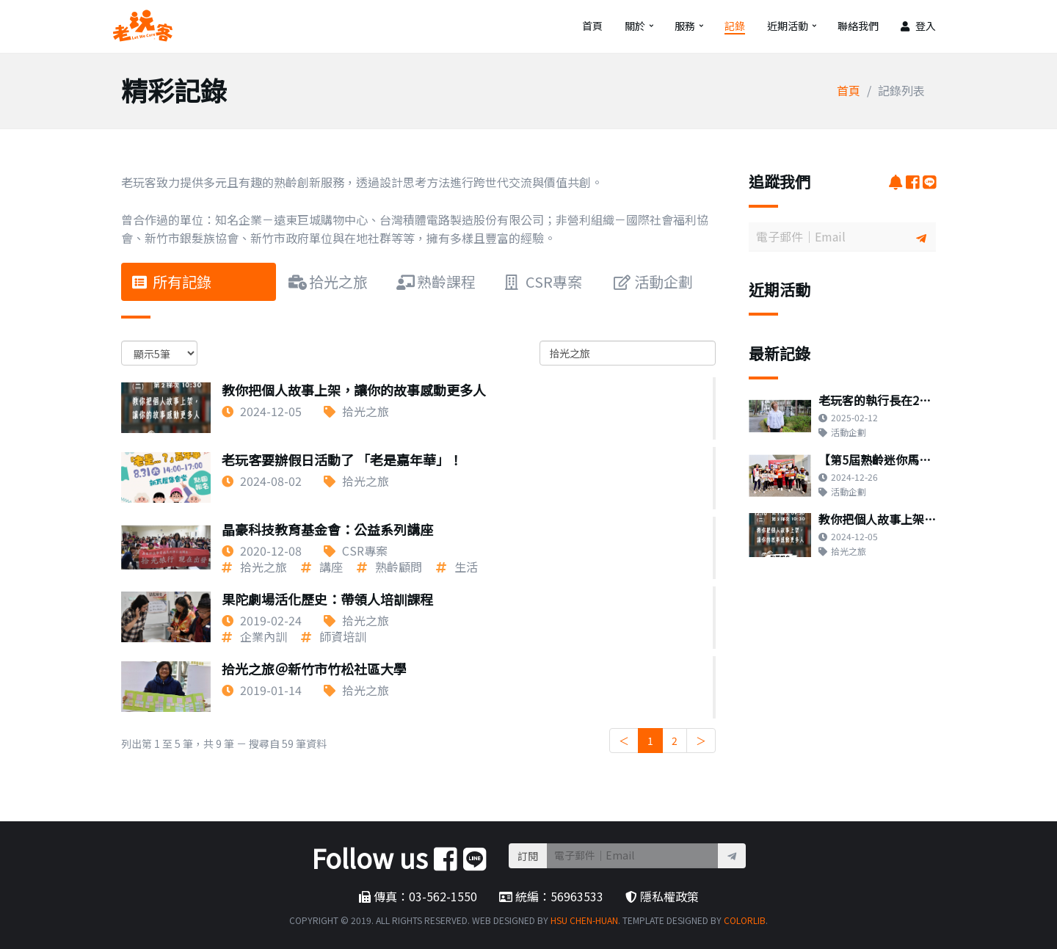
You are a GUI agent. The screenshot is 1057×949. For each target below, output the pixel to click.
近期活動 (787, 25)
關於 (635, 25)
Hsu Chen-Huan (584, 920)
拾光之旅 (328, 281)
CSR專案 (543, 281)
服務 (685, 25)
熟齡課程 (436, 281)
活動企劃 (653, 281)
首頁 (592, 25)
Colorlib (745, 920)
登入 (918, 25)
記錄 (734, 25)
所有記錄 (171, 281)
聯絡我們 (858, 25)
